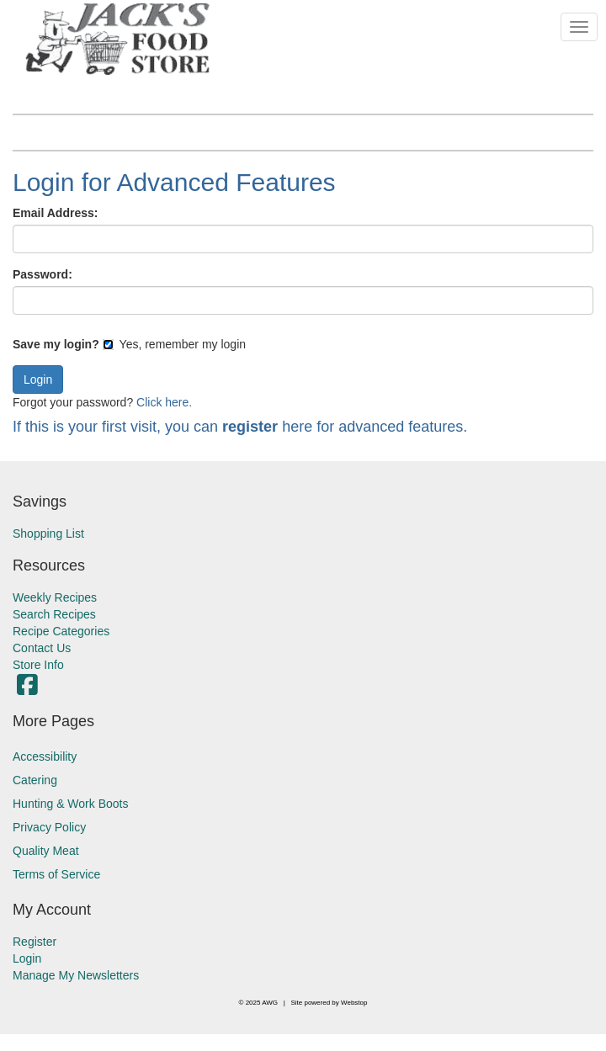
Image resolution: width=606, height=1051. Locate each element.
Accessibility (45, 756)
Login (27, 958)
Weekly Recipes (55, 597)
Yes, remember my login (174, 344)
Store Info (38, 664)
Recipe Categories (61, 631)
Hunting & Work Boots (70, 803)
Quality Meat (46, 850)
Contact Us (42, 648)
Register (34, 941)
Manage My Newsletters (76, 975)
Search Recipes (54, 614)
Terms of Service (56, 874)
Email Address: (55, 213)
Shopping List (48, 533)
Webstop (354, 1002)
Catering (35, 780)
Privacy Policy (49, 827)
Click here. (164, 402)
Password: (42, 274)
